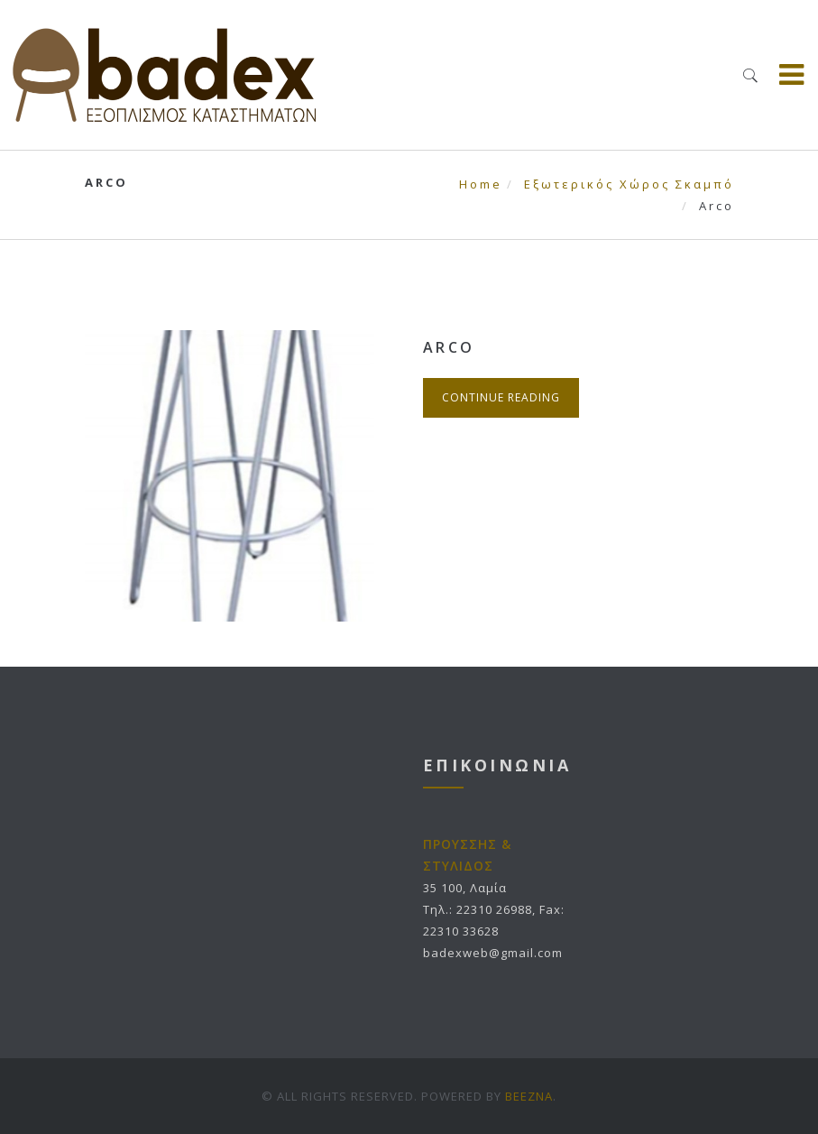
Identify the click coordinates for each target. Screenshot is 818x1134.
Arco (449, 347)
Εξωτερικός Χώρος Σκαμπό (629, 184)
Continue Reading (501, 397)
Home (480, 184)
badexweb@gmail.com (493, 953)
